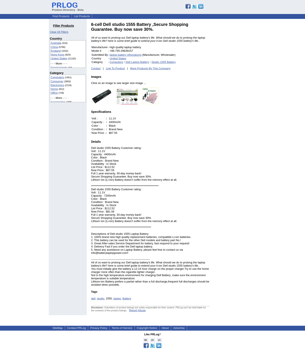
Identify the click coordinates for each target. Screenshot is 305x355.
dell (93, 298)
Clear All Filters (59, 32)
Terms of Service (122, 328)
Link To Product (115, 68)
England (56, 50)
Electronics (57, 85)
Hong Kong (57, 54)
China (54, 47)
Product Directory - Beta (68, 8)
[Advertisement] (238, 85)
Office (54, 92)
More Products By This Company (150, 68)
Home (54, 89)
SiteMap (58, 328)
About (165, 328)
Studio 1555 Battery (163, 62)
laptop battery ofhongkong (125, 54)
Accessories (58, 101)
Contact (96, 68)
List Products (82, 16)
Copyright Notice (147, 328)
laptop (117, 298)
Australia (56, 43)
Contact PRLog (76, 328)
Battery (126, 298)
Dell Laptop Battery (137, 62)
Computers (57, 77)
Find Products (61, 16)
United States (59, 58)
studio (100, 298)
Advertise (179, 328)
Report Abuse (137, 310)
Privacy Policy (98, 328)
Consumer (57, 81)
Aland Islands (59, 67)
